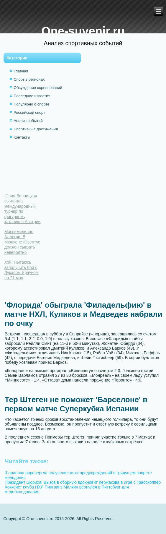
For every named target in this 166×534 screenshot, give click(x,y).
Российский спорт (29, 112)
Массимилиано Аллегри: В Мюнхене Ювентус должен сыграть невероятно (22, 242)
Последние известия (32, 96)
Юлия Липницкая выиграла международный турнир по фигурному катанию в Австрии (22, 209)
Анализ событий (28, 121)
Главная (21, 71)
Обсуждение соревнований (38, 87)
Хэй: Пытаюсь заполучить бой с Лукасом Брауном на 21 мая (21, 270)
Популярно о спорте (31, 104)
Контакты (22, 137)
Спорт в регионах (29, 79)
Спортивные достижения (36, 129)
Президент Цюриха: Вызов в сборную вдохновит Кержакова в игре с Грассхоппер (83, 482)
